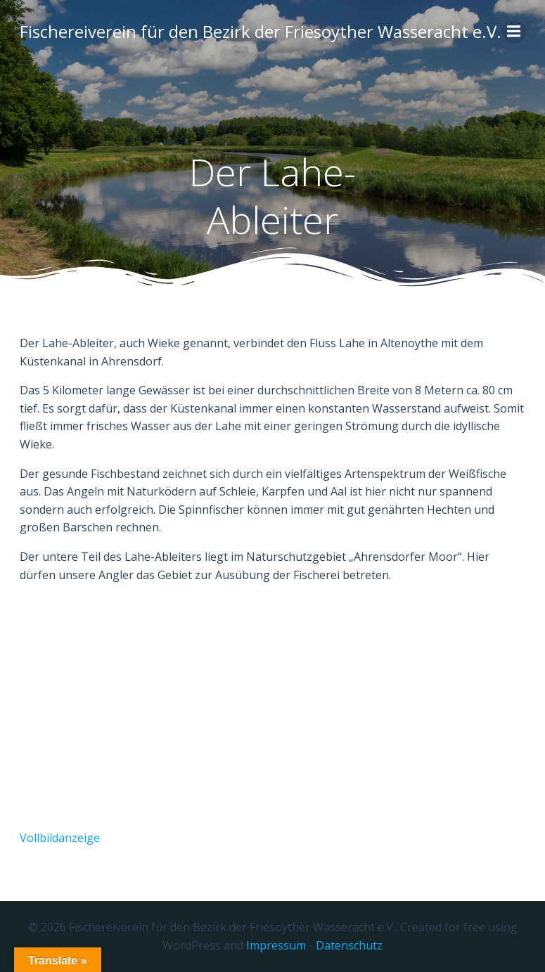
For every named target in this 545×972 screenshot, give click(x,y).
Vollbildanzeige (60, 837)
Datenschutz (349, 945)
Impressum (276, 945)
